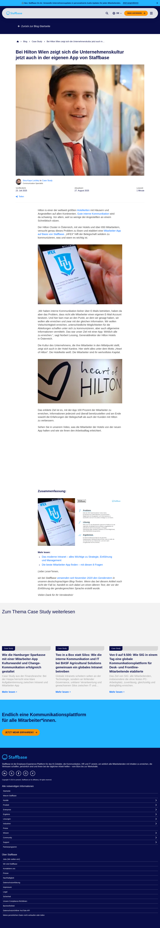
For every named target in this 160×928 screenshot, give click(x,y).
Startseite (6, 791)
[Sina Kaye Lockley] (19, 182)
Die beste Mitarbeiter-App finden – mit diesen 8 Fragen (72, 564)
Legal (5, 892)
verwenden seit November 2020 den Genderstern (84, 578)
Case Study (37, 41)
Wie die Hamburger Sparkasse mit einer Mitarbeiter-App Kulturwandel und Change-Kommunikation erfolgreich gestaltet (23, 663)
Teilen (20, 196)
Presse (6, 873)
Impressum (7, 887)
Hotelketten (83, 210)
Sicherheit (7, 897)
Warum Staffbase (9, 796)
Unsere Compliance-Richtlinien (15, 901)
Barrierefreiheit (9, 906)
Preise (5, 828)
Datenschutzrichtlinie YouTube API (16, 910)
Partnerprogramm (10, 847)
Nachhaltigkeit (8, 878)
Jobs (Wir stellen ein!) (11, 859)
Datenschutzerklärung (11, 883)
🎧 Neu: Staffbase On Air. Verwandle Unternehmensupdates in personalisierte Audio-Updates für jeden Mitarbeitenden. (71, 3)
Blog (25, 41)
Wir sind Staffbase (10, 864)
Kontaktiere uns (9, 869)
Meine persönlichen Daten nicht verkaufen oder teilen (24, 915)
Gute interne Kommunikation (93, 213)
